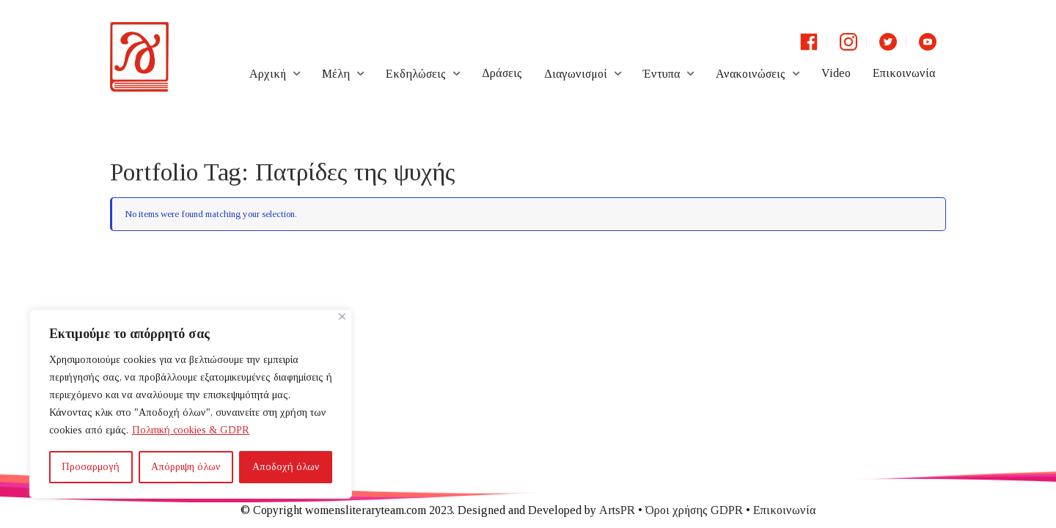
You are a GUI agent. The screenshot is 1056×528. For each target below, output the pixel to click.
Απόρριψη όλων (186, 466)
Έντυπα (661, 73)
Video (836, 73)
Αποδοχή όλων (286, 466)
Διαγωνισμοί (575, 73)
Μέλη (336, 73)
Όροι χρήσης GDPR (694, 510)
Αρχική (267, 73)
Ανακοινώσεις (750, 73)
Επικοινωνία (904, 73)
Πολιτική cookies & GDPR (190, 430)
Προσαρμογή (91, 466)
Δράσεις (502, 73)
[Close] (342, 316)
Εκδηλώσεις (416, 73)
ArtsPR (617, 510)
